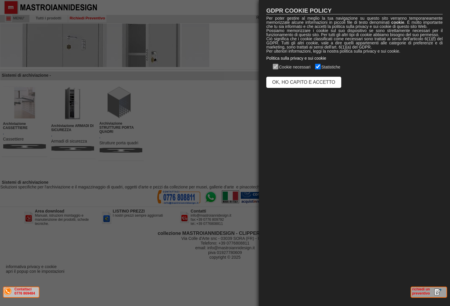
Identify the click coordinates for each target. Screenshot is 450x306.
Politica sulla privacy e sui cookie (296, 58)
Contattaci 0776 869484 (24, 291)
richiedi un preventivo (421, 291)
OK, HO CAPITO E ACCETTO (303, 82)
